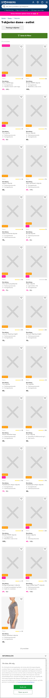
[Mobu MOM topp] (12, 68)
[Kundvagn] (42, 2)
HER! (34, 13)
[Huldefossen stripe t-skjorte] (12, 470)
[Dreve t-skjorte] (36, 118)
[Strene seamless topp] (12, 420)
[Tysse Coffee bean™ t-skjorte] (36, 570)
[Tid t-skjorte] (12, 118)
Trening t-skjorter (12, 28)
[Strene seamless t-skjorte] (12, 621)
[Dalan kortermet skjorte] (12, 219)
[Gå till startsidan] (8, 2)
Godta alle (23, 687)
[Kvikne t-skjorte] (36, 520)
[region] (23, 678)
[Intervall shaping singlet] (12, 319)
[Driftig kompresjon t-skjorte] (12, 570)
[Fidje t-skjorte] (36, 269)
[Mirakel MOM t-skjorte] (36, 68)
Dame (10, 18)
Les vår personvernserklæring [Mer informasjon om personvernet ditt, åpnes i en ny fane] (26, 682)
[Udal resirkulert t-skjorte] (36, 168)
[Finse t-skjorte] (36, 420)
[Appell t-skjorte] (12, 168)
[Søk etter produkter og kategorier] (25, 6)
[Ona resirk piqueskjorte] (12, 269)
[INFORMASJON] (24, 655)
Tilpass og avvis (23, 692)
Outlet (3, 18)
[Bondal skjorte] (36, 219)
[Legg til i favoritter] (21, 46)
